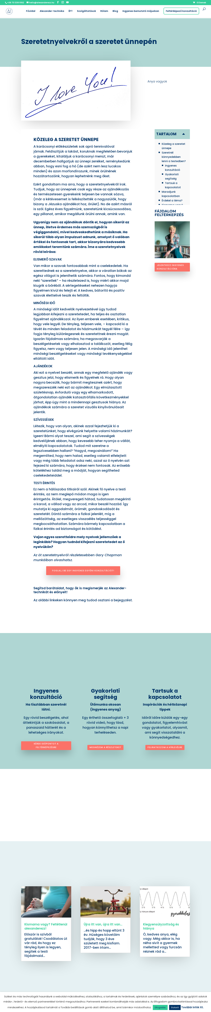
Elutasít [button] (175, 1007)
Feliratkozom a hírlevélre (165, 747)
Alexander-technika (52, 11)
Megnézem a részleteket (105, 747)
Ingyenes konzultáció (46, 694)
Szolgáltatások (86, 11)
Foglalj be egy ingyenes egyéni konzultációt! (83, 570)
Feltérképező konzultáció (181, 11)
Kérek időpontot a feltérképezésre (46, 745)
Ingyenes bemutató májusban (140, 11)
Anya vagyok (157, 81)
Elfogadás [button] (160, 1007)
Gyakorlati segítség (105, 694)
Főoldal (30, 11)
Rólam (104, 11)
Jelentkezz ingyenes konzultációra (170, 267)
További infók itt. (192, 1007)
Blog (115, 11)
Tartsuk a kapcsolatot (164, 694)
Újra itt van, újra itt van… (103, 924)
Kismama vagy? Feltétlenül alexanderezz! (45, 926)
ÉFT (71, 11)
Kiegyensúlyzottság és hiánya (161, 926)
